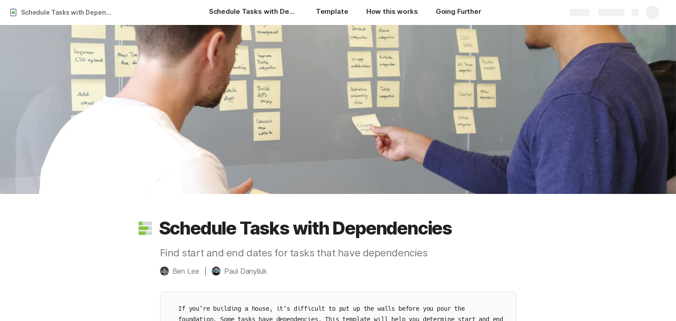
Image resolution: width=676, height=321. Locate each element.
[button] (145, 228)
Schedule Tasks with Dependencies (68, 12)
